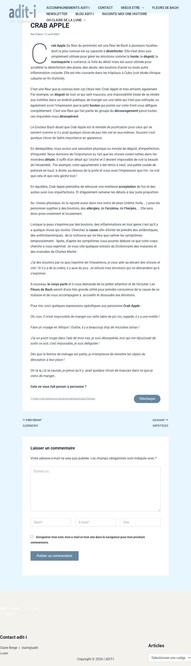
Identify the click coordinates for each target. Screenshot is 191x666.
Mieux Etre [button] (128, 8)
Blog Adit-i (82, 14)
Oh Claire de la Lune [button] (65, 20)
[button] (138, 8)
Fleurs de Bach (159, 8)
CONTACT (103, 8)
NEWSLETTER (56, 14)
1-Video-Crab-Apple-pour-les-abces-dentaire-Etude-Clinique (65, 399)
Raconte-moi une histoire (120, 14)
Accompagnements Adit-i (67, 8)
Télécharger (145, 399)
